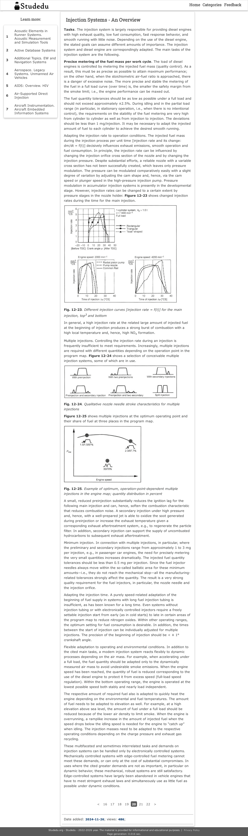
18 (120, 804)
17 (112, 804)
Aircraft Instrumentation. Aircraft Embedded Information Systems (34, 109)
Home (194, 4)
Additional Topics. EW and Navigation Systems (35, 60)
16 (105, 804)
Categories (212, 4)
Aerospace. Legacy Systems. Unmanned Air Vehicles (34, 73)
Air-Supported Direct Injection (31, 95)
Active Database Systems (34, 50)
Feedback (232, 4)
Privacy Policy (192, 830)
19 (127, 804)
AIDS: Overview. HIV (31, 85)
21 (141, 804)
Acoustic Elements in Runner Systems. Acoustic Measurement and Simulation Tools (32, 36)
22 (148, 804)
